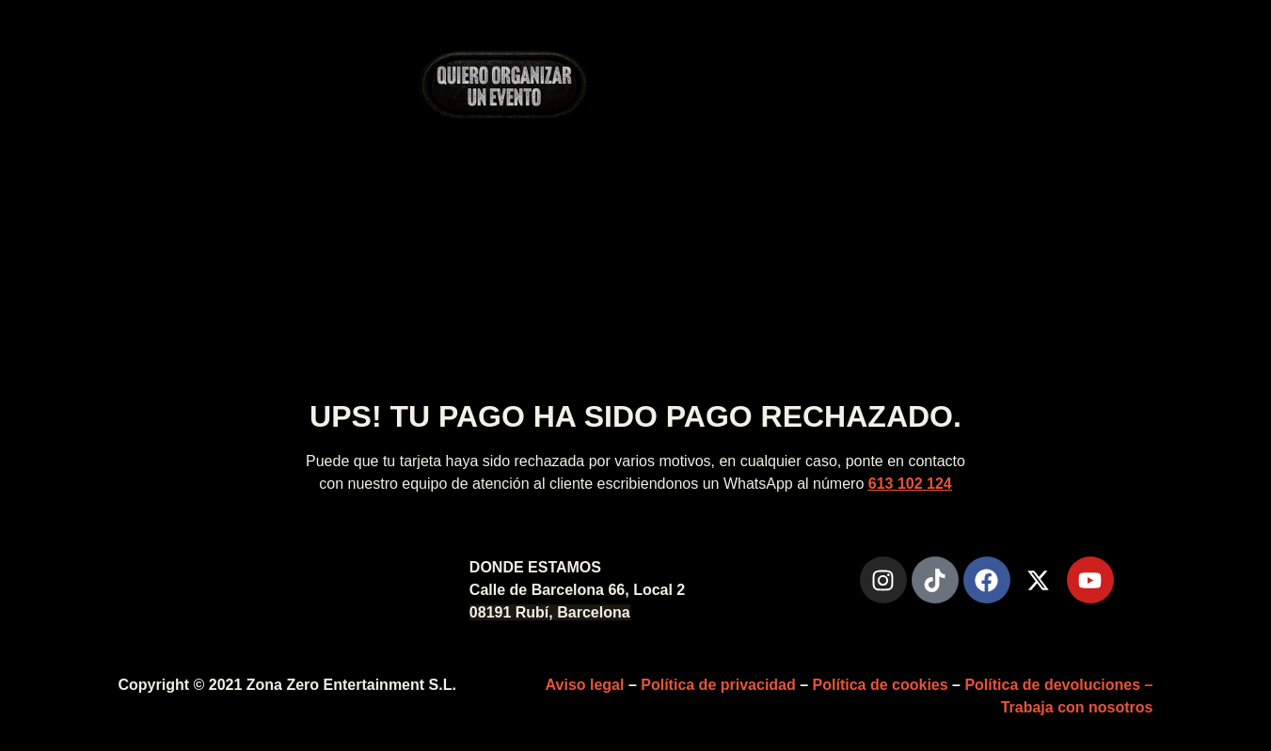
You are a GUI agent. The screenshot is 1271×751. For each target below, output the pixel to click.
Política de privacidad (718, 685)
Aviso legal (585, 685)
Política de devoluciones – (1058, 685)
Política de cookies (880, 685)
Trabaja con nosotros (1077, 707)
